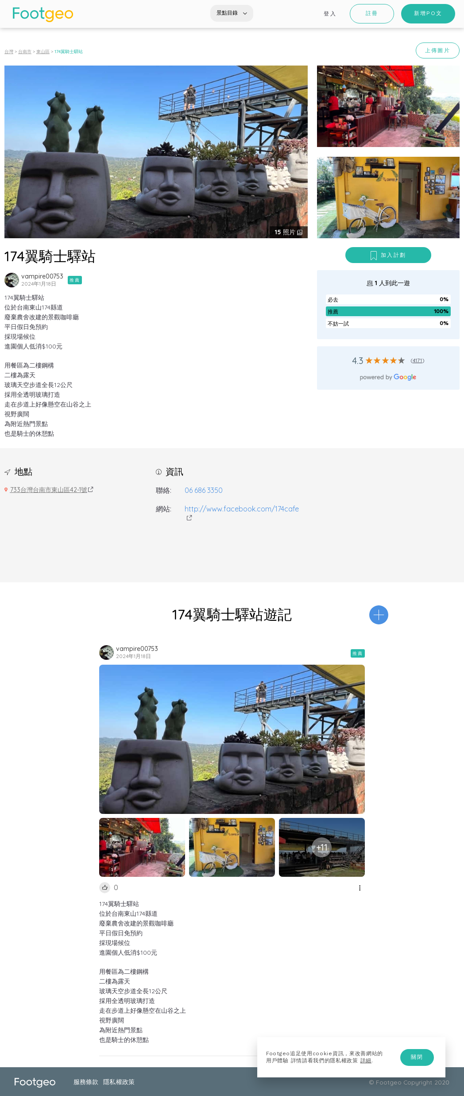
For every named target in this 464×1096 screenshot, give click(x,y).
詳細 (365, 1060)
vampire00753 (42, 276)
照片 (286, 232)
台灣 (8, 51)
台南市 (24, 51)
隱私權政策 (118, 1081)
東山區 (43, 51)
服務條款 (85, 1081)
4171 (417, 360)
